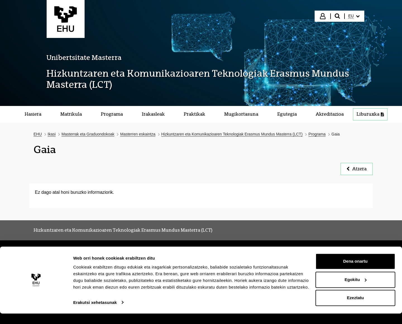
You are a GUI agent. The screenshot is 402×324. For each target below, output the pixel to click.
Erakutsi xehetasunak (95, 313)
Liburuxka (370, 114)
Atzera (357, 168)
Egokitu (355, 290)
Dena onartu (355, 272)
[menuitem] (354, 16)
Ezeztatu (355, 308)
